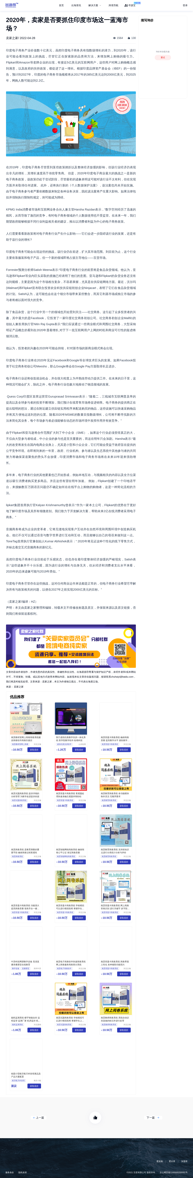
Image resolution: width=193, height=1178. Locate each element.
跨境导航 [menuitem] (113, 5)
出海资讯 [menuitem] (76, 5)
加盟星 (184, 1161)
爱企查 (172, 1161)
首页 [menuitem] (61, 5)
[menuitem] (95, 5)
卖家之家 (19, 686)
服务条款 (9, 1172)
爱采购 (160, 1161)
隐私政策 (22, 1172)
